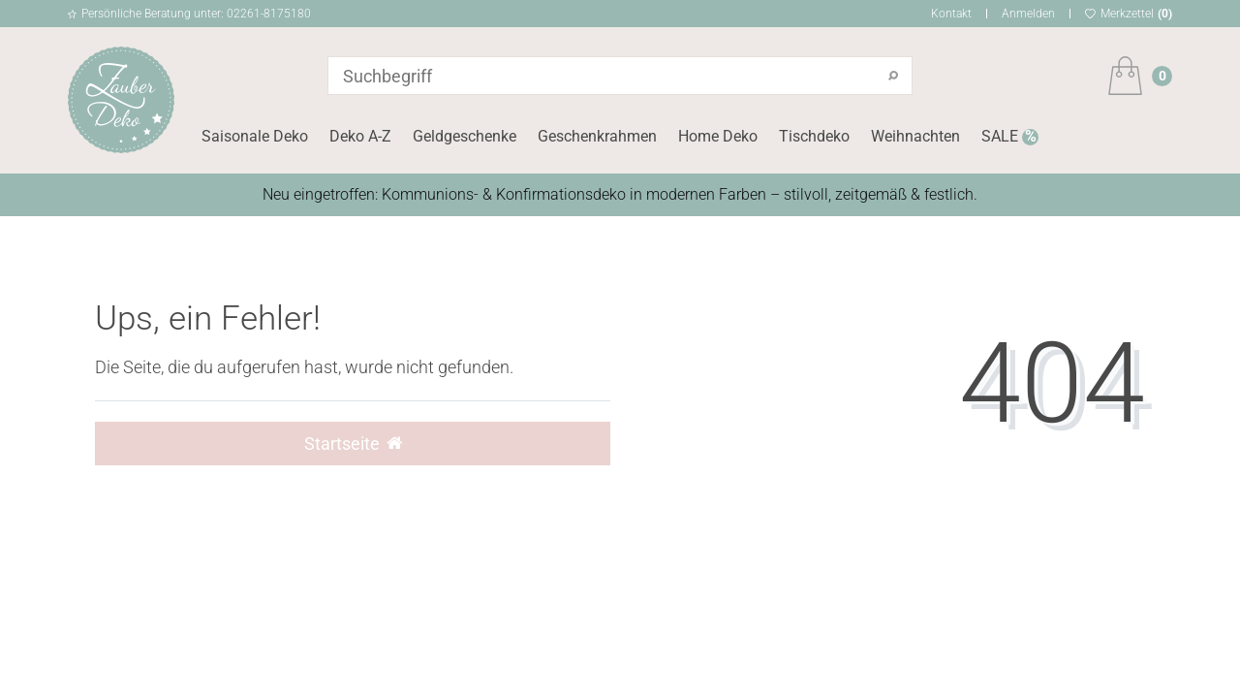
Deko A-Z (360, 136)
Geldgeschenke (464, 136)
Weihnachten (915, 136)
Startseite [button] (353, 444)
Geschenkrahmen (597, 136)
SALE (1001, 136)
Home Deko (718, 136)
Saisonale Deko (255, 136)
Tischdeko (814, 136)
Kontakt (951, 13)
